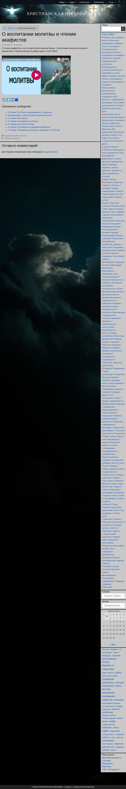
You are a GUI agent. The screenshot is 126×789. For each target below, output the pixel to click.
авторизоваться (50, 152)
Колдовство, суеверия (111, 244)
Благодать (106, 85)
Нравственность (109, 330)
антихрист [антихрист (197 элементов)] (107, 652)
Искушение (114, 224)
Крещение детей (109, 250)
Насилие (116, 303)
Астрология (107, 64)
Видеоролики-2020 (11, 136)
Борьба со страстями (111, 108)
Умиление (113, 540)
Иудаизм (114, 232)
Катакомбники (108, 241)
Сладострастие (109, 472)
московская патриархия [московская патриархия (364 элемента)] (108, 694)
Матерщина (109, 262)
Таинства (108, 519)
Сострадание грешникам (112, 492)
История (105, 232)
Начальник (106, 312)
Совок (104, 489)
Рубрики (106, 592)
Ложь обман (118, 256)
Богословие (119, 102)
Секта (121, 463)
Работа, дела (109, 436)
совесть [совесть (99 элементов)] (116, 728)
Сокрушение (114, 489)
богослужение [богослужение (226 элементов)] (109, 659)
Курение (121, 250)
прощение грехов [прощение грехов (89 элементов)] (109, 715)
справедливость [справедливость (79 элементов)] (108, 734)
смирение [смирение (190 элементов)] (106, 727)
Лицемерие (107, 256)
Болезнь (119, 105)
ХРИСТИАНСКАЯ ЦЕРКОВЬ (56, 13)
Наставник (106, 306)
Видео (63, 2)
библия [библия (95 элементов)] (116, 653)
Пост (111, 395)
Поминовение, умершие (112, 389)
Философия (118, 546)
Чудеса (105, 572)
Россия (114, 445)
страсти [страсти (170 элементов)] (105, 737)
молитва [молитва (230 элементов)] (106, 689)
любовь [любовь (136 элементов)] (118, 686)
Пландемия (119, 374)
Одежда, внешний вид (111, 351)
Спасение (106, 495)
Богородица (107, 102)
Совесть (117, 487)
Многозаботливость (110, 277)
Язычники (108, 587)
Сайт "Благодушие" (111, 769)
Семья (105, 466)
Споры (121, 495)
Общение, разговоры (111, 345)
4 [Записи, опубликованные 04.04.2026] (120, 622)
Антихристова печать (111, 52)
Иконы (120, 209)
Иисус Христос (109, 209)
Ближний (106, 94)
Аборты (107, 37)
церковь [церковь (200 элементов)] (120, 747)
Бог (115, 97)
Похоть (117, 398)
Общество (106, 348)
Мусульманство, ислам (112, 289)
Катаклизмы (117, 238)
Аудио (73, 2)
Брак (104, 111)
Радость (120, 436)
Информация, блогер (111, 227)
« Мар (112, 644)
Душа (104, 173)
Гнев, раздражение (110, 153)
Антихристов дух (109, 49)
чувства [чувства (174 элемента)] (105, 750)
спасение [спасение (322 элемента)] (115, 731)
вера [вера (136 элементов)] (104, 673)
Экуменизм (108, 581)
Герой (106, 147)
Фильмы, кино (108, 549)
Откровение (107, 354)
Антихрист (114, 46)
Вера (106, 114)
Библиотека (101, 2)
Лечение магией (111, 253)
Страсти (120, 498)
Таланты (116, 519)
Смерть (120, 475)
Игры (106, 203)
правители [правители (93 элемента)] (106, 709)
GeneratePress (88, 787)
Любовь (105, 259)
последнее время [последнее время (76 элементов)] (108, 706)
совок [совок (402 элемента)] (105, 731)
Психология (120, 433)
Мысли (116, 294)
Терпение (106, 522)
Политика (111, 386)
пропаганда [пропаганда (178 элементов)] (107, 712)
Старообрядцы (109, 498)
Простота (120, 430)
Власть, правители (111, 123)
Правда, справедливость (112, 401)
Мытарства (106, 294)
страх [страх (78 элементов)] (112, 737)
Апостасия (106, 58)
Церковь (107, 557)
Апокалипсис (107, 55)
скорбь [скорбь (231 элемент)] (112, 721)
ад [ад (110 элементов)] (120, 649)
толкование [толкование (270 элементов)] (108, 740)
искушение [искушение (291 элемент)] (108, 685)
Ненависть (106, 321)
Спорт (114, 495)
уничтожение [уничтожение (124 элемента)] (107, 744)
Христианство (108, 554)
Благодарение (117, 82)
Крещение (118, 247)
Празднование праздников (113, 404)
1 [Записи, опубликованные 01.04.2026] (110, 622)
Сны (110, 487)
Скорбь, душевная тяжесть (113, 469)
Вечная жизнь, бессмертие (113, 120)
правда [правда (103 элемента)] (119, 706)
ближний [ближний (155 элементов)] (116, 655)
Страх (114, 504)
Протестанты (107, 433)
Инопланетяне (108, 221)
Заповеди (106, 188)
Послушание (107, 398)
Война (113, 135)
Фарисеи (108, 546)
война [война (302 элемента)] (118, 672)
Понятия (105, 392)
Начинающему (119, 312)
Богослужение (108, 105)
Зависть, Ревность (112, 185)
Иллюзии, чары (108, 212)
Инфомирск (107, 764)
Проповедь (106, 427)
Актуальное (86, 2)
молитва (16, 138)
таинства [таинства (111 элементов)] (119, 737)
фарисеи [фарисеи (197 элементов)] (118, 744)
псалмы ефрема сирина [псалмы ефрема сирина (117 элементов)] (112, 718)
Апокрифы (119, 55)
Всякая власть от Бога (111, 126)
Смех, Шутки (107, 481)
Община (115, 348)
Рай (103, 439)
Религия (105, 442)
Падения (107, 368)
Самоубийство (108, 454)
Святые (114, 463)
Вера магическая (117, 117)
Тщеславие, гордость (111, 531)
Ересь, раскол (110, 179)
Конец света (107, 247)
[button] (119, 2)
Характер (108, 552)
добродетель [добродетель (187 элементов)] (108, 682)
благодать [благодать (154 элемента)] (106, 655)
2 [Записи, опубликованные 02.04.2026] (113, 622)
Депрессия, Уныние (112, 159)
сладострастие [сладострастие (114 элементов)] (108, 724)
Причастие (106, 422)
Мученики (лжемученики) (113, 292)
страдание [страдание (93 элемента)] (120, 734)
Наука (115, 306)
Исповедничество (109, 229)
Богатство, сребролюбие (112, 99)
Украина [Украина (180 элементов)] (114, 649)
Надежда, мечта (109, 300)
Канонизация (109, 235)
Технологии (117, 522)
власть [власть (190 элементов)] (110, 673)
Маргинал (106, 766)
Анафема (118, 43)
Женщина (108, 182)
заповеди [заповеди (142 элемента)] (120, 683)
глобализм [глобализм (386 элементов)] (108, 679)
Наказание (106, 303)
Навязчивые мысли (112, 297)
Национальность (109, 309)
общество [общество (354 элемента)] (107, 699)
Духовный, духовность (111, 170)
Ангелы (105, 46)
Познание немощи (110, 377)
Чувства (115, 569)
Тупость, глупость (109, 528)
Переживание (119, 368)
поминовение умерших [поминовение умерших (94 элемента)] (111, 703)
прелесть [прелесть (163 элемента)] (116, 709)
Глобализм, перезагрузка (113, 150)
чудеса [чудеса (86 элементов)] (113, 750)
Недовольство (109, 315)
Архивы (105, 601)
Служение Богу (108, 475)
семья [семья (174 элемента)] (105, 721)
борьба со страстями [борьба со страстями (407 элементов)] (108, 667)
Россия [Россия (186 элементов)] (105, 649)
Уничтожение (107, 543)
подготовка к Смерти (111, 478)
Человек (107, 566)
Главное (113, 147)
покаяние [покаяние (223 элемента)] (118, 700)
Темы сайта (108, 34)
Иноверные (107, 218)
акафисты (8, 138)
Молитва (11, 28)
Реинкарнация (113, 439)
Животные (118, 182)
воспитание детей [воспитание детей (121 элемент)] (110, 676)
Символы (113, 466)
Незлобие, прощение (111, 318)
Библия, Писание (117, 76)
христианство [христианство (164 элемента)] (108, 747)
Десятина (106, 162)
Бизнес (106, 79)
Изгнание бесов (118, 206)
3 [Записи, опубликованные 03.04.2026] (117, 622)
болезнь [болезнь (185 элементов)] (106, 662)
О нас (113, 2)
